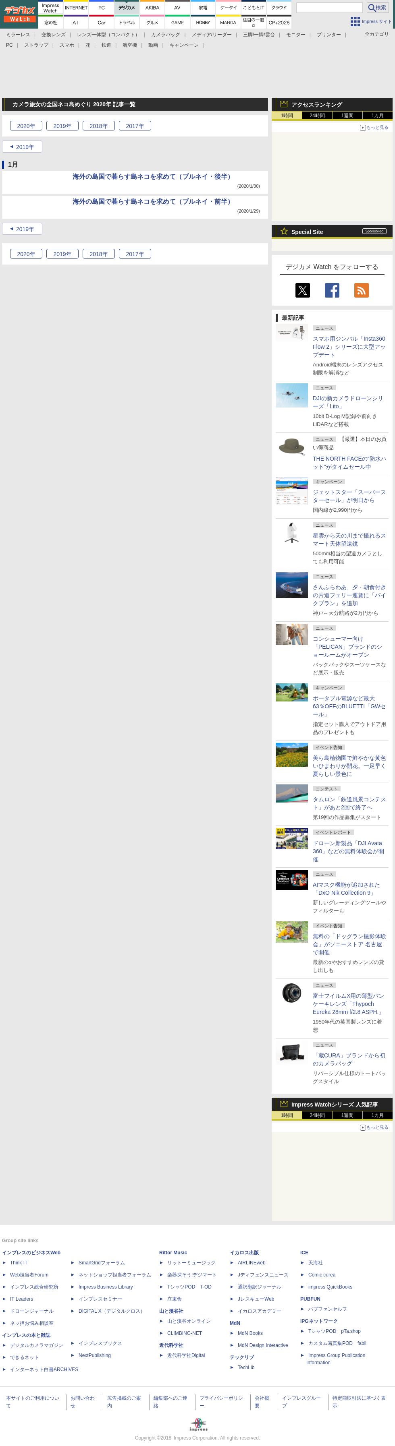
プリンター (329, 34)
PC (9, 45)
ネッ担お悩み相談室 (32, 1323)
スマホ (67, 45)
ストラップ (36, 45)
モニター (296, 34)
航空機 (130, 45)
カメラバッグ (165, 34)
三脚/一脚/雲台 (259, 34)
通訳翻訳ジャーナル (259, 1287)
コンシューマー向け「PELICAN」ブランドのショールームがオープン (347, 646)
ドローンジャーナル (32, 1311)
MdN (235, 1323)
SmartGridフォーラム (102, 1263)
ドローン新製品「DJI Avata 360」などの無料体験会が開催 (348, 851)
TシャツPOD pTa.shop (334, 1331)
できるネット (24, 1357)
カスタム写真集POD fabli (337, 1343)
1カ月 (378, 115)
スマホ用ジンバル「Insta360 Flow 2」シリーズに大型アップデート (349, 346)
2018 (98, 126)
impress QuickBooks (330, 1287)
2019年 (25, 147)
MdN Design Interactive (263, 1345)
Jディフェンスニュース (263, 1275)
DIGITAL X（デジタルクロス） (112, 1311)
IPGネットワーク (319, 1321)
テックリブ (242, 1357)
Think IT (18, 1263)
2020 (26, 126)
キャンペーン (184, 45)
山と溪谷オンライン (189, 1321)
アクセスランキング (316, 104)
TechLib (246, 1367)
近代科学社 (171, 1345)
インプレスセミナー (100, 1299)
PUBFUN (310, 1299)
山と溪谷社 (171, 1311)
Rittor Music (173, 1253)
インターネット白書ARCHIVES (44, 1369)
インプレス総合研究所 (34, 1287)
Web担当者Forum (29, 1275)
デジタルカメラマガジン (36, 1345)
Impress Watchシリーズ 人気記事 (334, 1104)
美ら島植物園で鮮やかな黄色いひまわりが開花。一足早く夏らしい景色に (349, 766)
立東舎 (174, 1299)
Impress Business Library (106, 1287)
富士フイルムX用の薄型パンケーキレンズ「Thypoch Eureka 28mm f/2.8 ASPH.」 (348, 1004)
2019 (62, 126)
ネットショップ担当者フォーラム (115, 1275)
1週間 (347, 115)
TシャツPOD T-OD (189, 1287)
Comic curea (321, 1275)
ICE (304, 1253)
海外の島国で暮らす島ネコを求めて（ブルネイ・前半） (153, 201)
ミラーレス (18, 34)
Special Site (307, 232)
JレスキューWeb (256, 1299)
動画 (153, 45)
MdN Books (250, 1333)
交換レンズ (54, 34)
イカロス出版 (244, 1253)
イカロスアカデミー (259, 1311)
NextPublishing (95, 1355)
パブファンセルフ (327, 1309)
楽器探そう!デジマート (192, 1275)
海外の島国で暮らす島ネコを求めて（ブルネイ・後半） (153, 176)
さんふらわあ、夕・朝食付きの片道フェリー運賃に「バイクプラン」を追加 (349, 595)
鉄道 (106, 45)
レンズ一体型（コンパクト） (108, 34)
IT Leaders (21, 1299)
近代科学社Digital (186, 1355)
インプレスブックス (100, 1343)
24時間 (317, 115)
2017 (135, 126)
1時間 (287, 115)
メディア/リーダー (212, 34)
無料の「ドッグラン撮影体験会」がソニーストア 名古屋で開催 (349, 944)
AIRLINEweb (252, 1263)
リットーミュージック (191, 1263)
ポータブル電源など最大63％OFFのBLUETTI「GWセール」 (349, 706)
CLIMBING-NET (184, 1333)
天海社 (315, 1263)
